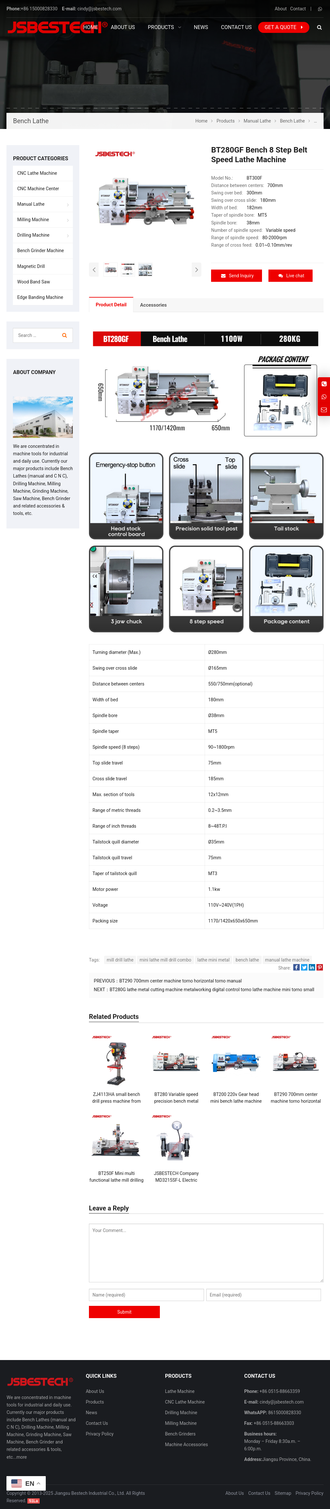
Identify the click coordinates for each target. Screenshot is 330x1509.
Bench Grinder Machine (40, 250)
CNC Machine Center (38, 188)
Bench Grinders (180, 1433)
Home (90, 27)
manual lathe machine (287, 959)
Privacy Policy (99, 1433)
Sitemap (283, 1492)
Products (95, 1401)
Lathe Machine (180, 1391)
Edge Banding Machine (40, 297)
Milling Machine (33, 219)
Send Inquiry (237, 275)
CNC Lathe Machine (37, 173)
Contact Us (97, 1422)
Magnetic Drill (31, 266)
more (21, 1456)
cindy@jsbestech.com (99, 8)
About (281, 8)
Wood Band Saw (33, 281)
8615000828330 (284, 1412)
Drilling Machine (33, 235)
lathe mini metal (214, 959)
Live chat (291, 275)
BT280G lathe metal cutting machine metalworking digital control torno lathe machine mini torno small (212, 989)
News (91, 1412)
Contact (298, 8)
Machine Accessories (186, 1444)
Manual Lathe (30, 204)
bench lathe (247, 959)
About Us (95, 1391)
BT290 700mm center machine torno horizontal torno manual (180, 980)
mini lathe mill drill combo (165, 959)
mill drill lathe (120, 959)
